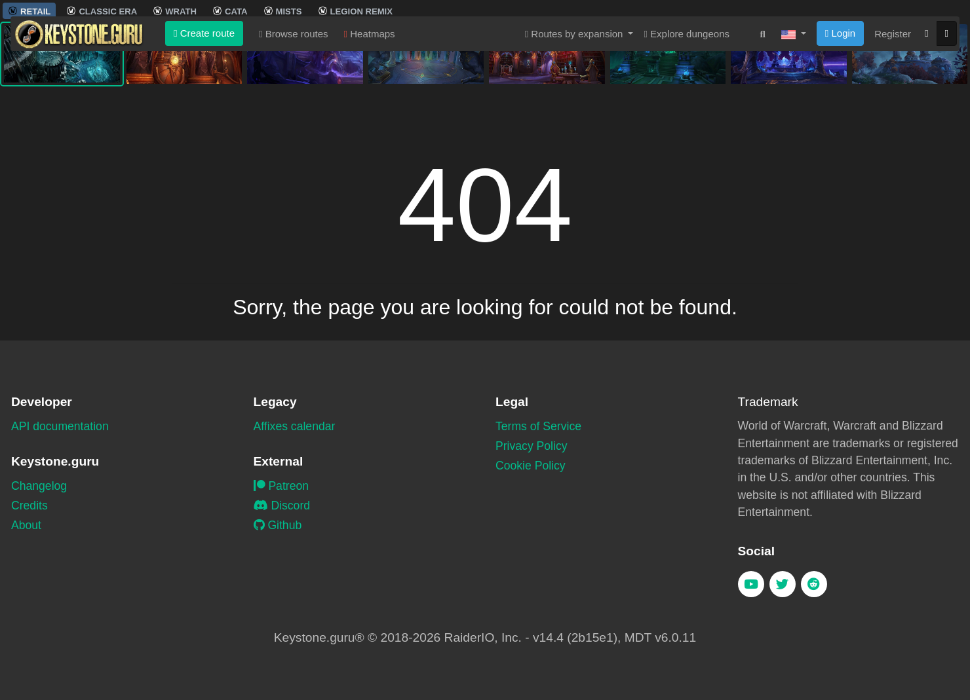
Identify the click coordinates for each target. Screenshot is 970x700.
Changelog (39, 485)
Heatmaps (369, 110)
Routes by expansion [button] (575, 110)
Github (278, 525)
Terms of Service (538, 426)
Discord (282, 505)
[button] (793, 111)
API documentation (60, 426)
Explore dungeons (686, 110)
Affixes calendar (295, 426)
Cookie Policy (530, 465)
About (26, 525)
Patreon (281, 485)
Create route (204, 109)
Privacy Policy (531, 445)
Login (840, 109)
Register (892, 110)
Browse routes (293, 110)
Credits (29, 505)
